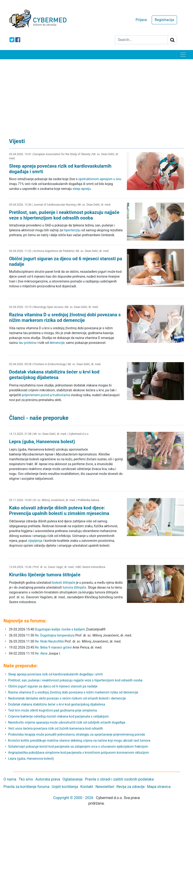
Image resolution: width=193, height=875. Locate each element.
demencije (57, 343)
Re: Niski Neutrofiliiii (49, 641)
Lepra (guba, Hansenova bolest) (42, 441)
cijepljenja (35, 541)
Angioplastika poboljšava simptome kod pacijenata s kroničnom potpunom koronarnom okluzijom (78, 752)
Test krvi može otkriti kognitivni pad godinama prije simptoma (52, 710)
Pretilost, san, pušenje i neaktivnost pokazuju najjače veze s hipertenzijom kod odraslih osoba (64, 215)
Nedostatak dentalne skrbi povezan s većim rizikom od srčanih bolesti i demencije (67, 698)
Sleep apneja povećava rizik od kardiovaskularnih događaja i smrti (55, 674)
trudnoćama (61, 395)
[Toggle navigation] (183, 54)
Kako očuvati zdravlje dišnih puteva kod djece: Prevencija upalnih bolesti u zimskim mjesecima (59, 510)
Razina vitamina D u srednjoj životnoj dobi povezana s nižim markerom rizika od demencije (65, 317)
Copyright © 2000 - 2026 (73, 798)
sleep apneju (82, 189)
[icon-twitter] (12, 40)
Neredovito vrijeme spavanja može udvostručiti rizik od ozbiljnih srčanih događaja (66, 722)
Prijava (141, 20)
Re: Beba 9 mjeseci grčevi (53, 647)
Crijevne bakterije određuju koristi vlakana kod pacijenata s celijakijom (58, 716)
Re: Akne (41, 653)
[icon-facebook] (18, 40)
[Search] (141, 39)
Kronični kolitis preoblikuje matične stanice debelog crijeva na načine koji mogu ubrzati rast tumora (79, 740)
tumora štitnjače (74, 587)
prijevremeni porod (35, 395)
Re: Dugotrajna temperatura (55, 635)
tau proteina (27, 343)
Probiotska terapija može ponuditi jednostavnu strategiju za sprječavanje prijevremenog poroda (76, 734)
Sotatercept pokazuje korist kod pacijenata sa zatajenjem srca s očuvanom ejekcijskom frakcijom (78, 746)
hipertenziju (72, 230)
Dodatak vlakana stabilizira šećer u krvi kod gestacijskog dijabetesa (54, 374)
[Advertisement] (96, 94)
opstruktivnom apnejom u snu (99, 179)
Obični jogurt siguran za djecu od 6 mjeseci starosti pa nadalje (52, 686)
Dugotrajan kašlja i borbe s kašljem (60, 629)
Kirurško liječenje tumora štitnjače (44, 574)
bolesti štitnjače (63, 582)
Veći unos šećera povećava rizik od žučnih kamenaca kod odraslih (55, 728)
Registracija (164, 20)
